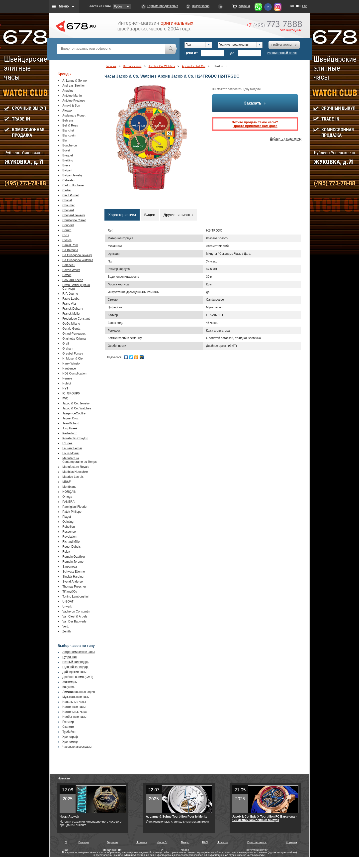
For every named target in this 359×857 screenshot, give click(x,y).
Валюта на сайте (99, 6)
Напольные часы (74, 702)
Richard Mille (71, 541)
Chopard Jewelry (73, 215)
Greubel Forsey (72, 353)
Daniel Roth (70, 245)
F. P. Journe (70, 293)
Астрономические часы (78, 652)
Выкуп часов (200, 6)
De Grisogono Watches (77, 260)
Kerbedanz (69, 433)
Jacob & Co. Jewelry (76, 403)
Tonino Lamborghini (75, 596)
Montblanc (69, 487)
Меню (64, 6)
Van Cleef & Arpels (74, 616)
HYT (65, 388)
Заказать (255, 103)
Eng (304, 6)
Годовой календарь (75, 667)
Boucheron (69, 145)
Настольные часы (74, 712)
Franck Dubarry (72, 308)
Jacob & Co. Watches (76, 408)
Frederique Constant (76, 318)
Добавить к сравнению (285, 138)
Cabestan (68, 180)
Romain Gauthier (73, 556)
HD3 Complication (74, 373)
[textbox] (111, 49)
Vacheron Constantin (76, 611)
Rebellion (68, 526)
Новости (64, 778)
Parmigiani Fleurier (75, 506)
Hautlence (69, 368)
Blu (64, 140)
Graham (67, 348)
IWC (65, 398)
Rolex (66, 551)
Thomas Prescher (74, 586)
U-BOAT (67, 601)
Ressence (69, 531)
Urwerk (67, 606)
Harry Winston (71, 363)
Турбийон (69, 732)
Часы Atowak (69, 816)
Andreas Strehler (73, 85)
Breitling (67, 160)
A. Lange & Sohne (74, 80)
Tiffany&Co (69, 591)
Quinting (68, 521)
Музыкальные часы (76, 697)
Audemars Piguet (73, 115)
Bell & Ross (70, 125)
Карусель (68, 687)
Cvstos (67, 240)
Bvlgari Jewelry (72, 175)
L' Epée (67, 443)
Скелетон (68, 727)
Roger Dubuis (71, 546)
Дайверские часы (74, 672)
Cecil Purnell (70, 195)
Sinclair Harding (73, 576)
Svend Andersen (73, 581)
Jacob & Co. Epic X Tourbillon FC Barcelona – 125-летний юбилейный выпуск (264, 818)
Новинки (141, 842)
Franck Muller (71, 313)
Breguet (67, 155)
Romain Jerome (73, 561)
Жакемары (69, 682)
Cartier (66, 190)
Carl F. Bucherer (73, 185)
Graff (65, 343)
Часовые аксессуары (76, 746)
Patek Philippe (72, 511)
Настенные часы (74, 707)
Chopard (68, 210)
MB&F (66, 482)
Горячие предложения (162, 6)
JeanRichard (70, 423)
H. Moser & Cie (72, 358)
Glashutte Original (74, 338)
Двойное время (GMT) (77, 677)
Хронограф (70, 736)
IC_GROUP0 (71, 393)
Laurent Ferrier (72, 448)
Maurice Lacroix (73, 477)
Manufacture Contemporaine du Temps (79, 460)
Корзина (244, 6)
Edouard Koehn (72, 280)
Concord (68, 225)
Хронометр (70, 741)
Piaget (66, 516)
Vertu (65, 626)
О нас (66, 843)
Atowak (67, 110)
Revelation (69, 536)
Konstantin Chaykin (75, 438)
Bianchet (68, 130)
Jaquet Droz (70, 418)
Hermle (67, 378)
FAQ (205, 842)
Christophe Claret (74, 220)
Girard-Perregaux (74, 333)
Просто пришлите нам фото (255, 126)
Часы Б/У (162, 843)
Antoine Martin (72, 95)
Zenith (66, 631)
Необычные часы (74, 717)
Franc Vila (69, 303)
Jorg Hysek (69, 428)
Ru (292, 6)
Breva (66, 165)
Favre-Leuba (70, 298)
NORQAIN (69, 491)
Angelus (67, 90)
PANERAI (68, 501)
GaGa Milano (71, 323)
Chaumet (68, 205)
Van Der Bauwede (74, 621)
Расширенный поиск (282, 53)
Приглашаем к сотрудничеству (257, 843)
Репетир (68, 722)
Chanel (67, 200)
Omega (67, 496)
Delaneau (68, 265)
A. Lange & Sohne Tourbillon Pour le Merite (176, 816)
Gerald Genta (71, 328)
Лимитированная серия (78, 692)
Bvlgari (67, 170)
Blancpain (69, 135)
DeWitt (66, 275)
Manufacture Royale (75, 467)
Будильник (69, 657)
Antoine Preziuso (73, 100)
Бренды (84, 842)
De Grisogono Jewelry (77, 255)
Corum (66, 230)
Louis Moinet (70, 453)
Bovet (66, 150)
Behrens (68, 120)
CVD (65, 235)
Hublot (66, 383)
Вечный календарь (75, 662)
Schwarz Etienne (73, 571)
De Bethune (70, 250)
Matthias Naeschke (75, 472)
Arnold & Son (71, 105)
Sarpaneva (69, 566)
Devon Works (71, 270)
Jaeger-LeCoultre (74, 413)
